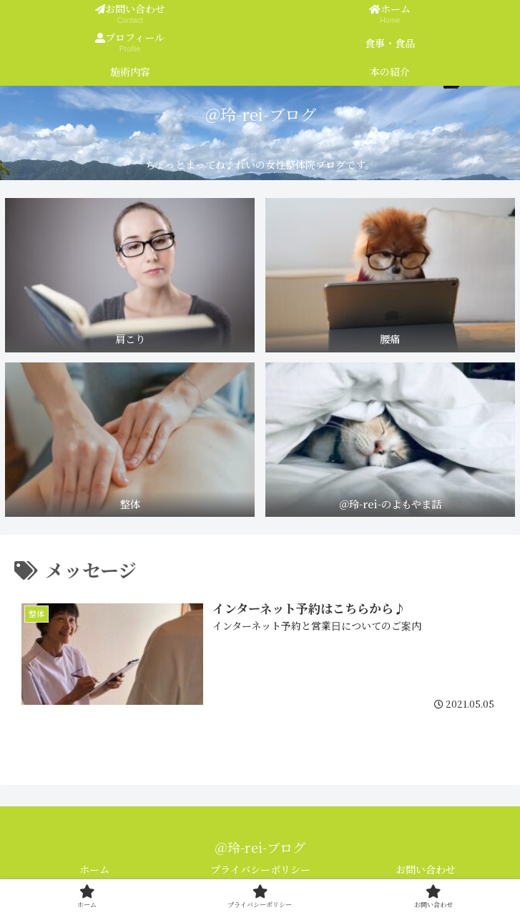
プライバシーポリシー (260, 869)
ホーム (94, 869)
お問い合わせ (426, 869)
